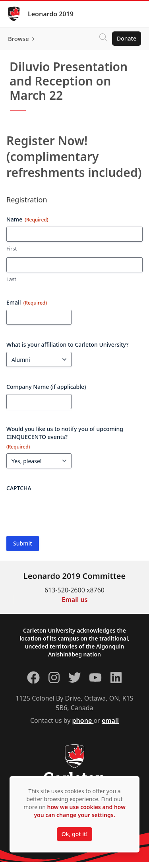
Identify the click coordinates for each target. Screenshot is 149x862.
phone (83, 720)
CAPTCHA (18, 488)
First (11, 248)
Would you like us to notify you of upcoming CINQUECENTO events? (64, 437)
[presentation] (66, 510)
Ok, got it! (74, 834)
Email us (75, 599)
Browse (18, 39)
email (110, 720)
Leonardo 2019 (51, 14)
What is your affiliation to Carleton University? (67, 344)
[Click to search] (103, 38)
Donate (126, 38)
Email (26, 302)
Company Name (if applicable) (46, 386)
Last (11, 279)
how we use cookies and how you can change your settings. (79, 811)
